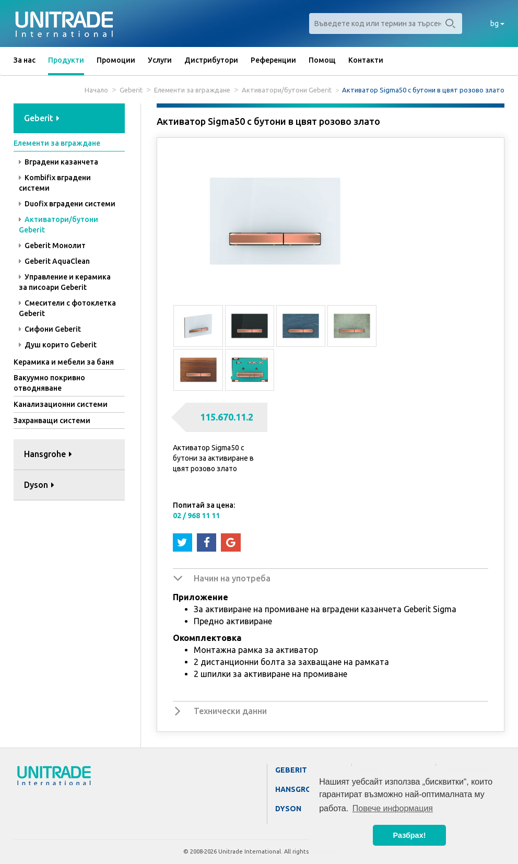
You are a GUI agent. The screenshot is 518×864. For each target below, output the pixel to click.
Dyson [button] (39, 484)
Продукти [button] (66, 60)
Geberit (131, 90)
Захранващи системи (52, 420)
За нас (25, 60)
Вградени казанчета (58, 162)
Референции (273, 60)
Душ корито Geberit (58, 345)
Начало (96, 90)
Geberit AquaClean (54, 261)
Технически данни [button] (230, 711)
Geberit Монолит (52, 245)
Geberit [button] (42, 118)
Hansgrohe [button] (48, 454)
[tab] (69, 118)
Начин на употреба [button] (232, 578)
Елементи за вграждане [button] (57, 143)
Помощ (322, 60)
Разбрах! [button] (409, 835)
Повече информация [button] (392, 808)
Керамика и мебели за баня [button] (64, 362)
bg (497, 23)
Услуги (160, 60)
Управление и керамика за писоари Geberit (65, 282)
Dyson (288, 808)
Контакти (365, 60)
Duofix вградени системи (67, 204)
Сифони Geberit (50, 329)
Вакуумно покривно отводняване (49, 382)
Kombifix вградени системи (55, 182)
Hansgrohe (298, 789)
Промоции (116, 60)
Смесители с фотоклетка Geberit (67, 308)
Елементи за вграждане (192, 90)
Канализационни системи (61, 404)
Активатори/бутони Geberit (287, 90)
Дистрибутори (211, 60)
